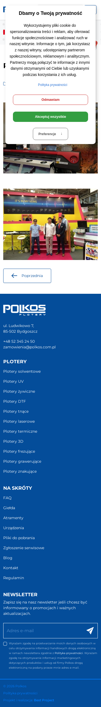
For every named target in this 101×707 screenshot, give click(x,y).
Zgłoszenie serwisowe (23, 547)
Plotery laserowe (19, 421)
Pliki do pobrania (19, 537)
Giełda (9, 507)
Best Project (44, 700)
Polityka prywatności (69, 653)
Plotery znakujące (20, 471)
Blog (7, 557)
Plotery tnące (16, 411)
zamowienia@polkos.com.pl (29, 347)
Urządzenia (13, 527)
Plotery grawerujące (22, 461)
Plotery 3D (13, 441)
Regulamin (13, 577)
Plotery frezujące (19, 451)
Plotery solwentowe (22, 371)
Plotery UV (13, 381)
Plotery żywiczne (19, 391)
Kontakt (10, 567)
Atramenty (13, 517)
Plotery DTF (14, 401)
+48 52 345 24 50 (19, 341)
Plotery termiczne (20, 431)
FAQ (7, 497)
